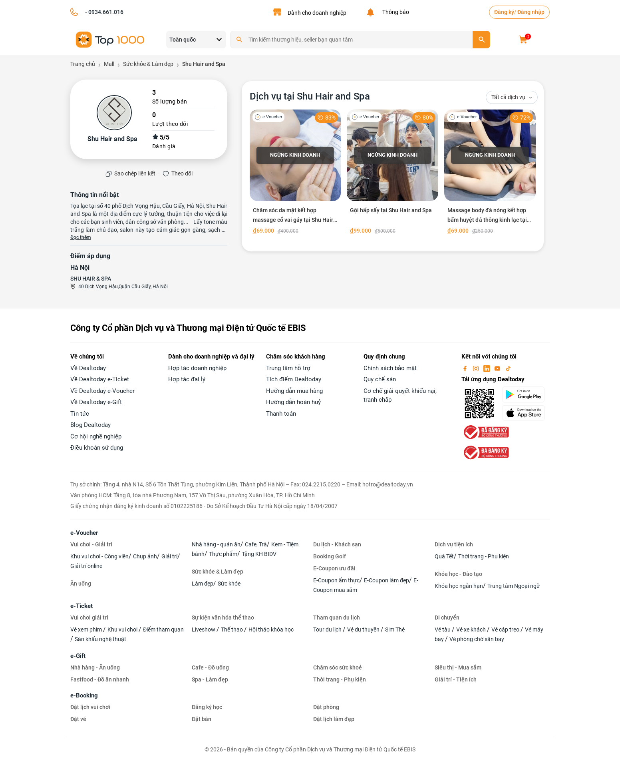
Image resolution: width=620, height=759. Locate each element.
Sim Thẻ (395, 629)
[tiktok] (508, 368)
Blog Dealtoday (90, 424)
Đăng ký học (207, 707)
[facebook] (465, 368)
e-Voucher (84, 532)
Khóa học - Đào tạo (458, 574)
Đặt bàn (201, 719)
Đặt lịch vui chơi (90, 707)
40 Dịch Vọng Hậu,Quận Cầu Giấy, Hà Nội (123, 286)
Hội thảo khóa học (271, 629)
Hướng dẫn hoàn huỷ (293, 402)
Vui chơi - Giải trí (91, 544)
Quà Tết (444, 556)
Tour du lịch (328, 629)
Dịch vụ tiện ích (454, 544)
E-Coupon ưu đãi (334, 568)
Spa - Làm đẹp (210, 679)
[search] (481, 39)
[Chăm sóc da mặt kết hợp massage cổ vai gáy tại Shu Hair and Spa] (295, 173)
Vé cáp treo (506, 629)
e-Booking (84, 695)
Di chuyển (447, 617)
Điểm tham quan (163, 629)
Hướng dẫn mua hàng (294, 390)
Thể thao (232, 629)
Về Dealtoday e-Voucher (102, 390)
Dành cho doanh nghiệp (317, 13)
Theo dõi (182, 173)
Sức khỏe (229, 583)
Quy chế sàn (380, 379)
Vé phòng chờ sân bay (476, 639)
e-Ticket (81, 606)
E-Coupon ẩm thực (336, 580)
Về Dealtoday (88, 368)
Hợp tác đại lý (186, 379)
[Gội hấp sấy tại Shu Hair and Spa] (392, 173)
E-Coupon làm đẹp (386, 580)
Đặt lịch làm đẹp (333, 719)
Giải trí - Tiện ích (456, 679)
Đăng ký (504, 12)
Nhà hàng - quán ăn (216, 544)
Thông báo (394, 12)
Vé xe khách (471, 629)
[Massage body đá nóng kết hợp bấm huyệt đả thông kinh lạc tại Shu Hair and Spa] (490, 173)
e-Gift (77, 655)
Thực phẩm (223, 554)
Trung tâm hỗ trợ (288, 368)
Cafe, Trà (256, 544)
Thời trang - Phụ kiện (483, 556)
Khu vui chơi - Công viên (99, 556)
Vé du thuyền (364, 629)
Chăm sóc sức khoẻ (337, 667)
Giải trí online (86, 566)
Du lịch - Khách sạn (337, 544)
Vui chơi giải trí (89, 617)
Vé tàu (443, 629)
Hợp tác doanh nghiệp (197, 368)
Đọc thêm (80, 237)
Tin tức (79, 413)
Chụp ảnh (145, 556)
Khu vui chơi (123, 629)
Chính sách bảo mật (390, 368)
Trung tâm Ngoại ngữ (513, 586)
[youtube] (498, 368)
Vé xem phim (86, 629)
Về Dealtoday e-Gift (96, 402)
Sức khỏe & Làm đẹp (217, 571)
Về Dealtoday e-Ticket (99, 379)
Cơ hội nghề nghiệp (95, 436)
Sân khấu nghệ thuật (100, 639)
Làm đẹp (202, 583)
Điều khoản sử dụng (96, 447)
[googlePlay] (526, 394)
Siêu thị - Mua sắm (458, 667)
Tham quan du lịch (336, 617)
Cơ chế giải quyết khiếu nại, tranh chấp (400, 395)
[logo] (110, 39)
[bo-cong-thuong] (485, 431)
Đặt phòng (326, 707)
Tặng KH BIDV (259, 554)
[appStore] (526, 413)
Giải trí (169, 556)
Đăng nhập (530, 12)
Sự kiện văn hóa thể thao (223, 617)
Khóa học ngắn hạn (459, 586)
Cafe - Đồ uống (210, 667)
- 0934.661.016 (103, 12)
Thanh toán (281, 413)
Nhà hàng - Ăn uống (95, 667)
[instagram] (476, 368)
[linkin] (487, 368)
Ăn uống (80, 583)
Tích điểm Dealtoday (293, 379)
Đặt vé (78, 719)
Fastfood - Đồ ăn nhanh (99, 679)
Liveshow (204, 629)
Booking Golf (329, 556)
